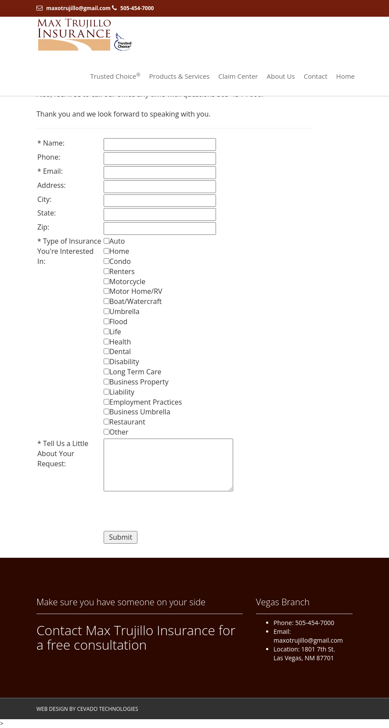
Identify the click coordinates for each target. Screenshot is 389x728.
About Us (281, 76)
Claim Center (238, 76)
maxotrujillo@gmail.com (78, 8)
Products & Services (179, 76)
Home (345, 76)
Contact (316, 76)
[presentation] (170, 512)
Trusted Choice (115, 76)
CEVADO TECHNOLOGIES (107, 709)
